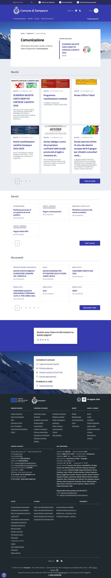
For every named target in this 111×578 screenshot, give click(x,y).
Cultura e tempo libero (41, 432)
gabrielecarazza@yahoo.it (69, 493)
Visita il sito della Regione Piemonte (45, 507)
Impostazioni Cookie (17, 541)
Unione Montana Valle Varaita (43, 513)
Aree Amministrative (17, 417)
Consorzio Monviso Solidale (64, 507)
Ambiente (37, 417)
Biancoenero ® (63, 572)
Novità (16, 91)
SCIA (45, 290)
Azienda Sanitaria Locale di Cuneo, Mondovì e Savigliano (74, 510)
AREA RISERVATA (54, 575)
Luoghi (89, 417)
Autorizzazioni (18, 206)
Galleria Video (91, 426)
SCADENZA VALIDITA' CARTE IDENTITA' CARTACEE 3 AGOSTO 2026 (70, 48)
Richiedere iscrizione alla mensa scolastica (82, 211)
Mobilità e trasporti (58, 417)
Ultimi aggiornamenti (17, 547)
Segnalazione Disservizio (18, 522)
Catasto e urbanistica (40, 429)
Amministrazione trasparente (24, 267)
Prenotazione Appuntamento (20, 519)
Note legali (14, 538)
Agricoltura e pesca (40, 414)
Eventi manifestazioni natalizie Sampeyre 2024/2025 (23, 145)
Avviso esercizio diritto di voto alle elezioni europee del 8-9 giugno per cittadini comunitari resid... (85, 148)
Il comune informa (77, 420)
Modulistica (77, 267)
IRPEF (74, 290)
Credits (13, 544)
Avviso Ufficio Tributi (84, 95)
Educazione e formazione (42, 435)
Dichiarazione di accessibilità (20, 510)
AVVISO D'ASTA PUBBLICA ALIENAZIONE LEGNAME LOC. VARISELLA (23, 273)
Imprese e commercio (59, 414)
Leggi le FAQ (15, 516)
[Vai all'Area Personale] (86, 2)
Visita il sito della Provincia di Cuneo (45, 510)
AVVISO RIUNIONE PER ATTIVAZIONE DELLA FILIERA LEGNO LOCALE (54, 273)
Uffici (12, 420)
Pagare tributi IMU (20, 231)
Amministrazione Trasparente (20, 507)
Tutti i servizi (90, 243)
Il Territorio (90, 420)
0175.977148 (17, 454)
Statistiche (14, 550)
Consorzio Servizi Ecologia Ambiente (45, 519)
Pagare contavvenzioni (52, 211)
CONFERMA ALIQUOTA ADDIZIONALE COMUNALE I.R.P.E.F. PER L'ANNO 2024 (24, 293)
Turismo (54, 432)
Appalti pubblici (38, 423)
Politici (13, 432)
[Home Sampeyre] (31, 11)
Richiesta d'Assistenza (18, 525)
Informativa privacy (17, 534)
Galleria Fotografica (93, 423)
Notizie (74, 414)
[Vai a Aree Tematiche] (66, 2)
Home (23, 33)
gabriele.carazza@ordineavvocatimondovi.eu (74, 495)
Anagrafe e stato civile (81, 206)
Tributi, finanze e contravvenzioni (49, 207)
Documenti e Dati (16, 423)
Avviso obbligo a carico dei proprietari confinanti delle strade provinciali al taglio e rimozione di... (55, 148)
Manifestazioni (76, 417)
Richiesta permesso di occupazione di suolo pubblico (22, 212)
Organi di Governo (16, 414)
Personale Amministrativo (19, 429)
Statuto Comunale (17, 531)
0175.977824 (18, 456)
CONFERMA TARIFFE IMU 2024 (82, 272)
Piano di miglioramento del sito (20, 513)
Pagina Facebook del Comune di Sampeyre (47, 516)
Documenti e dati (89, 307)
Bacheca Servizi (16, 528)
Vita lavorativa (57, 435)
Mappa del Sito (15, 553)
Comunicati (75, 426)
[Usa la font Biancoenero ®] (46, 2)
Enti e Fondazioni (16, 426)
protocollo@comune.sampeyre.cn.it (26, 465)
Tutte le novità (89, 181)
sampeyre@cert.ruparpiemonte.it (25, 463)
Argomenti (30, 33)
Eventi (89, 414)
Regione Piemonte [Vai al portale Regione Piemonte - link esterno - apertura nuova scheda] (18, 2)
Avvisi (45, 267)
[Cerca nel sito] (96, 10)
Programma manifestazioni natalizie (55, 96)
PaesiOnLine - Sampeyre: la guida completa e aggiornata (74, 513)
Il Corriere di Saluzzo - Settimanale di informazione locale (74, 516)
